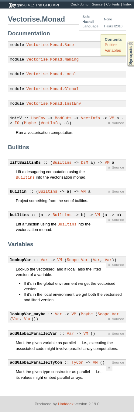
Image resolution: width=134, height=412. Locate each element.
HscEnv (38, 118)
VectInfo (90, 118)
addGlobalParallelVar (33, 334)
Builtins (111, 45)
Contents (113, 4)
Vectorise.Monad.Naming (52, 59)
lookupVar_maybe (28, 314)
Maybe (30, 123)
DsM (84, 163)
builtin (18, 191)
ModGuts (63, 118)
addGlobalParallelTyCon (36, 362)
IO (17, 123)
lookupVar (20, 260)
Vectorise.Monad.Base (50, 45)
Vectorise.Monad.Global (52, 89)
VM (111, 118)
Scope (73, 260)
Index (127, 4)
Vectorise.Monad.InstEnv (53, 103)
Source (97, 4)
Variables (113, 50)
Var (44, 260)
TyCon (77, 362)
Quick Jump (79, 4)
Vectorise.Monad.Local (51, 74)
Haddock (66, 404)
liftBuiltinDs (25, 163)
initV (16, 118)
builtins (19, 215)
